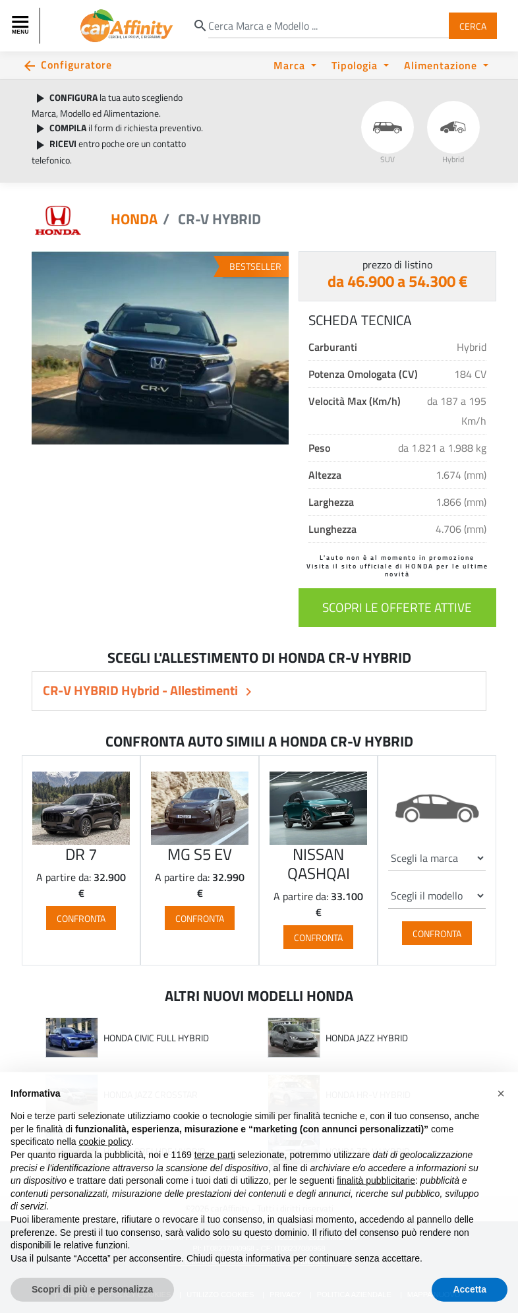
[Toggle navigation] (21, 25)
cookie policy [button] (105, 1169)
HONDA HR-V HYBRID (368, 1094)
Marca (290, 65)
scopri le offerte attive (397, 607)
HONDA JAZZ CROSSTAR (150, 1094)
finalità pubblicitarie (376, 1208)
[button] (500, 1121)
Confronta (81, 917)
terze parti (214, 1182)
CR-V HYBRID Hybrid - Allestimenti (142, 690)
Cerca (472, 25)
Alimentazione (442, 65)
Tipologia (356, 65)
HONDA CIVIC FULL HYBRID (156, 1038)
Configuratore (76, 64)
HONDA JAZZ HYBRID (367, 1038)
